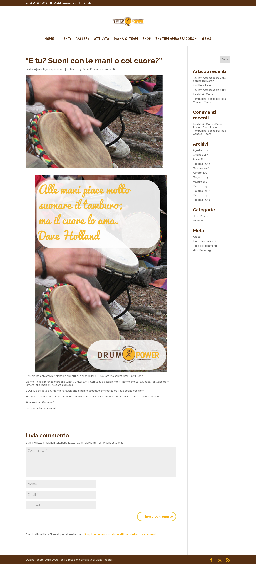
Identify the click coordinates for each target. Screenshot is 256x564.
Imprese (198, 220)
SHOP (146, 39)
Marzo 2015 (200, 186)
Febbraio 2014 (201, 199)
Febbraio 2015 (201, 190)
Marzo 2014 (200, 195)
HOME (49, 39)
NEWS (206, 39)
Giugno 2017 (200, 154)
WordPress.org (202, 250)
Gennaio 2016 (201, 168)
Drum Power (90, 69)
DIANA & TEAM (126, 39)
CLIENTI (64, 39)
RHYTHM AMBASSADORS (174, 39)
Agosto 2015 (200, 172)
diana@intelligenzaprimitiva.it (46, 69)
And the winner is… (204, 85)
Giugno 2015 (200, 177)
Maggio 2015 (200, 181)
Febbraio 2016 (201, 163)
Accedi (197, 236)
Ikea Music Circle (203, 94)
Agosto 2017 (200, 150)
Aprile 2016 (200, 159)
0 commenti (107, 69)
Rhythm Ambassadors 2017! (209, 89)
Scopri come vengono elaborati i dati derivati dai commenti (120, 534)
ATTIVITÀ (101, 39)
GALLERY (83, 39)
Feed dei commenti (205, 245)
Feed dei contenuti (204, 241)
